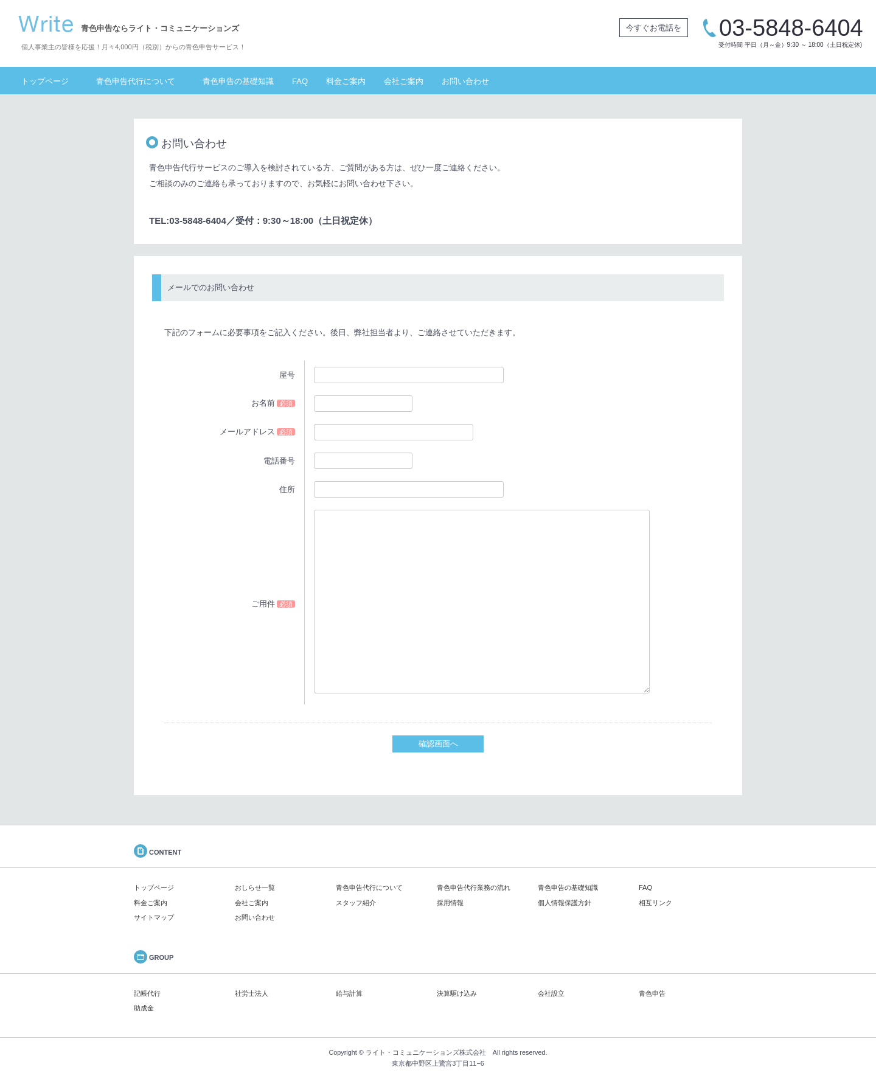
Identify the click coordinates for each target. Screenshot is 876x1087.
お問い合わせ (465, 81)
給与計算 (349, 993)
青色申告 (652, 993)
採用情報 (450, 902)
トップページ (45, 81)
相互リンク (655, 902)
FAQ (300, 81)
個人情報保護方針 (564, 902)
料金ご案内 (346, 81)
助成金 (144, 1008)
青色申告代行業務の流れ (473, 887)
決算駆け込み (457, 993)
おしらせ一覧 (255, 887)
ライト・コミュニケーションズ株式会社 (426, 1052)
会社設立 (551, 993)
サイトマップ (154, 917)
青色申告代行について (135, 81)
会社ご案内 (403, 81)
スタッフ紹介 (356, 902)
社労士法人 (251, 993)
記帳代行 (147, 993)
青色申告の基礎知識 (238, 81)
